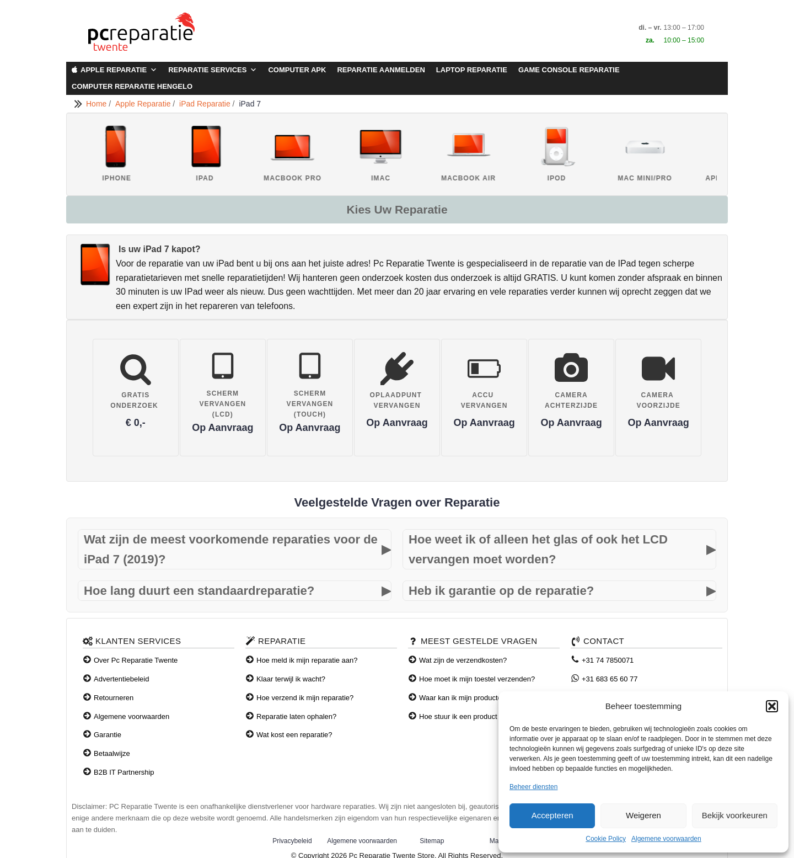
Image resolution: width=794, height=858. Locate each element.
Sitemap (432, 841)
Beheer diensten (533, 787)
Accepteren (552, 815)
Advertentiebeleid (121, 679)
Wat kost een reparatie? (294, 735)
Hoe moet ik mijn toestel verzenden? (477, 679)
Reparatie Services (212, 70)
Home (97, 103)
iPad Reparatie (206, 103)
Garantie (107, 735)
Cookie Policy (606, 839)
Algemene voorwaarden (666, 839)
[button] (771, 706)
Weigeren (643, 815)
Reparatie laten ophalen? (296, 716)
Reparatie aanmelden (381, 70)
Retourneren (113, 698)
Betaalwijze (112, 753)
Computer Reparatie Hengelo (132, 86)
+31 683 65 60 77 (610, 679)
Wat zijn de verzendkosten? (463, 660)
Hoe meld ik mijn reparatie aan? (307, 660)
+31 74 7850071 (608, 660)
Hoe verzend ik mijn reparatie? (304, 698)
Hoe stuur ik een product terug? (469, 716)
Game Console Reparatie (569, 70)
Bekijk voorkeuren (735, 815)
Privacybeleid (292, 841)
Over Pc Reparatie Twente (136, 660)
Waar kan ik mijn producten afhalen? (477, 698)
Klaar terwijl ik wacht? (290, 679)
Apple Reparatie (119, 70)
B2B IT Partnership (124, 772)
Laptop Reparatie (471, 70)
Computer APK (297, 70)
